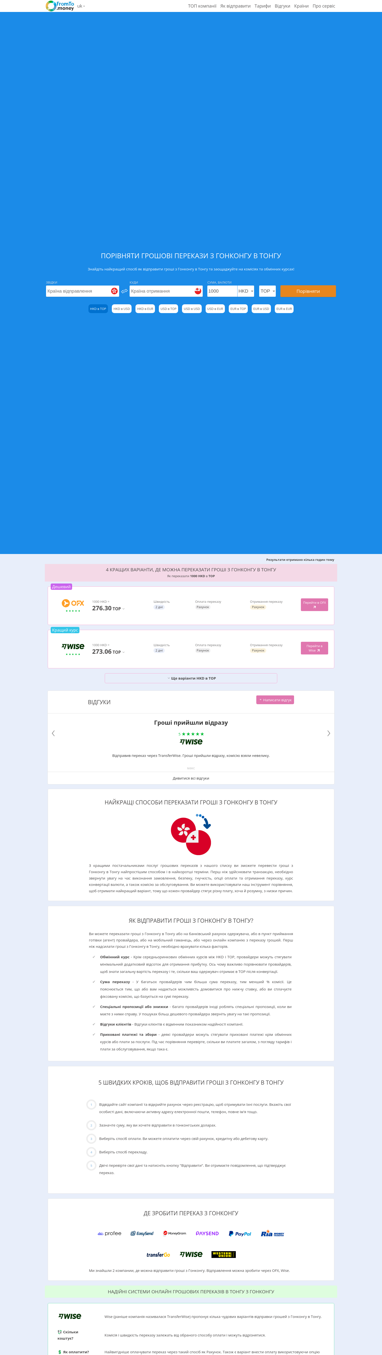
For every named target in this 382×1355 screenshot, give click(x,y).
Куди (134, 282)
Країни (301, 6)
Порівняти (308, 291)
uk (81, 6)
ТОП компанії (202, 6)
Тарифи (263, 6)
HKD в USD (122, 309)
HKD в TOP (98, 309)
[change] (124, 291)
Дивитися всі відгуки (191, 778)
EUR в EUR (284, 309)
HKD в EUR (145, 309)
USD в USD (192, 309)
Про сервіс (324, 6)
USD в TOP (168, 309)
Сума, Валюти (219, 282)
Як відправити (235, 6)
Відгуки (282, 6)
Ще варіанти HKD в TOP (191, 678)
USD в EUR (215, 309)
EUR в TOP (238, 309)
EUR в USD (261, 309)
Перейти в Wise (314, 648)
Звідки (51, 282)
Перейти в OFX (314, 604)
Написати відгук (275, 699)
